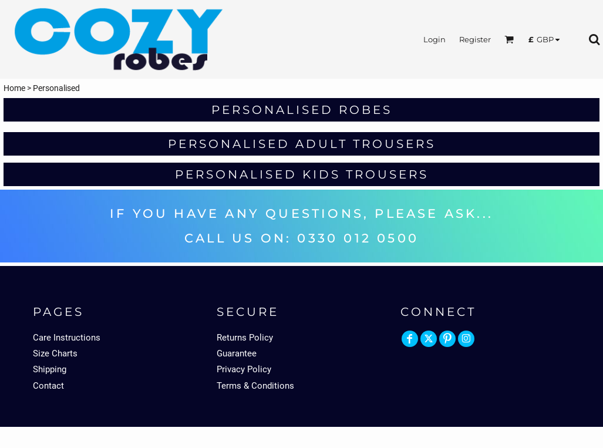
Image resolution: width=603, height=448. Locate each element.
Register (475, 39)
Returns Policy (245, 337)
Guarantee (237, 353)
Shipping (49, 369)
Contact (48, 385)
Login (434, 39)
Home (14, 88)
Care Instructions (66, 337)
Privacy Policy (244, 369)
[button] (509, 39)
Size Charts (55, 353)
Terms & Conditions (255, 385)
